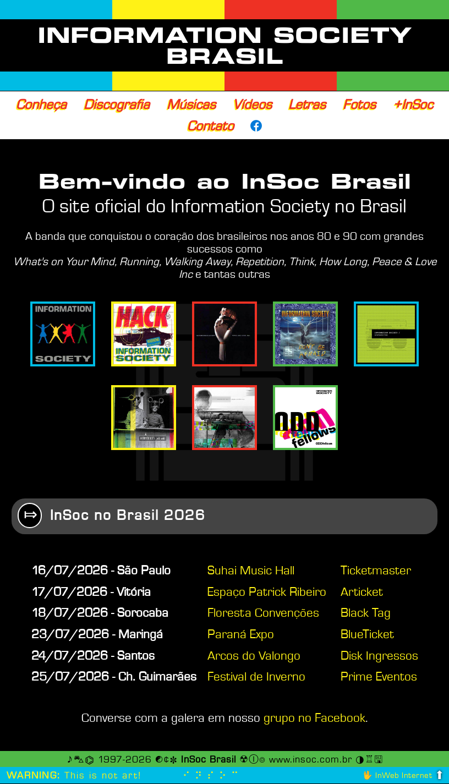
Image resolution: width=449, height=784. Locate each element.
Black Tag (366, 613)
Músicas (191, 104)
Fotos (359, 104)
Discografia (117, 104)
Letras (307, 104)
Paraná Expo (240, 635)
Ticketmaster (376, 571)
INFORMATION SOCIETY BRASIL (224, 45)
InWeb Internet (403, 776)
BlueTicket (367, 635)
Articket (362, 592)
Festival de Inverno (256, 677)
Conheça (41, 104)
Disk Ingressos (379, 656)
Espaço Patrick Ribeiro (266, 592)
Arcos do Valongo (253, 656)
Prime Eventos (379, 677)
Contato (210, 126)
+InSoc (413, 104)
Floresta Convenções (263, 613)
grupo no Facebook (314, 718)
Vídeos (252, 104)
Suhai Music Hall (250, 571)
